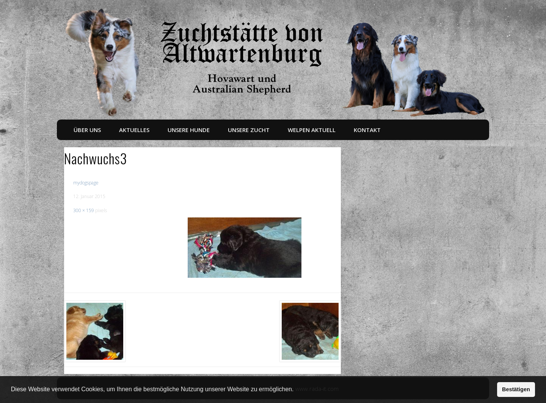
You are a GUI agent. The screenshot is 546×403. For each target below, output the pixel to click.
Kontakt (367, 130)
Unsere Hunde (189, 130)
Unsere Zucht (249, 130)
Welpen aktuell (312, 130)
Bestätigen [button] (516, 389)
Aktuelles (134, 130)
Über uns (87, 130)
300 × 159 (83, 210)
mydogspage (86, 182)
